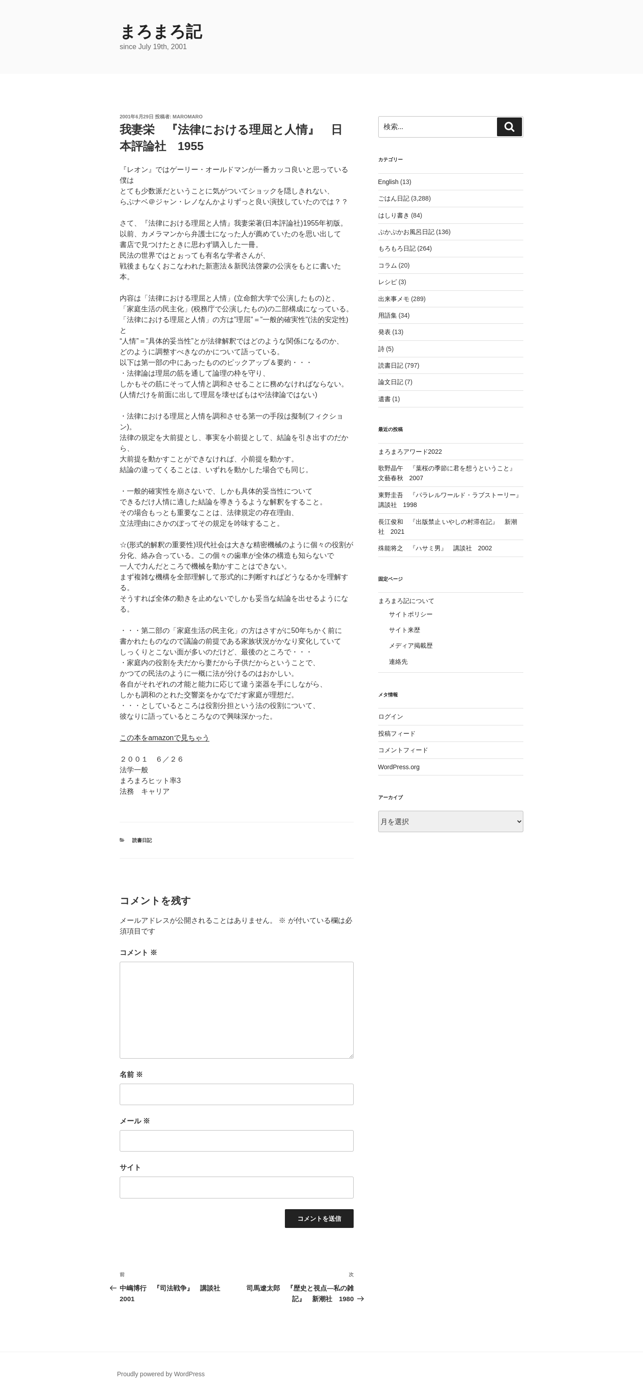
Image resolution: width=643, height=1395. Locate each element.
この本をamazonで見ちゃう (164, 737)
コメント (138, 952)
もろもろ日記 (397, 248)
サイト (130, 1167)
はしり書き (393, 215)
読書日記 (142, 840)
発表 (384, 331)
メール (135, 1121)
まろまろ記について (406, 600)
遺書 (384, 398)
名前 (131, 1074)
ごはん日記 (393, 198)
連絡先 (398, 661)
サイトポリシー (411, 614)
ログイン (390, 716)
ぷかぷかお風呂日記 (406, 231)
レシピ (387, 281)
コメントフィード (403, 750)
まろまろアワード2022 (410, 451)
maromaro (188, 116)
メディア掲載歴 (411, 645)
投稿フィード (397, 733)
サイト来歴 (404, 629)
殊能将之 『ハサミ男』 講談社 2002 (435, 548)
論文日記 (390, 381)
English (388, 181)
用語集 (387, 315)
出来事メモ (393, 298)
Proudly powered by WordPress (161, 1374)
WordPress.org (399, 767)
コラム (387, 265)
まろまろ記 (161, 31)
